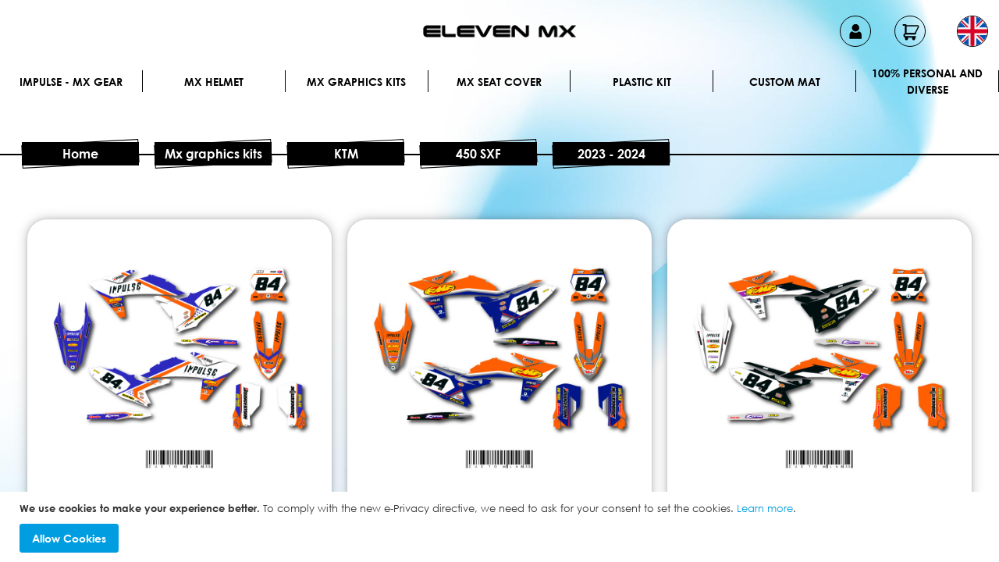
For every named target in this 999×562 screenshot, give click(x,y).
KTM (346, 154)
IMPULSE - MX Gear (71, 81)
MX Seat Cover (499, 81)
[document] (501, 527)
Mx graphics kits (356, 81)
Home (80, 154)
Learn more (765, 508)
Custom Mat (784, 81)
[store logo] (499, 31)
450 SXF (478, 154)
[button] (972, 31)
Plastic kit (642, 81)
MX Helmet (214, 81)
